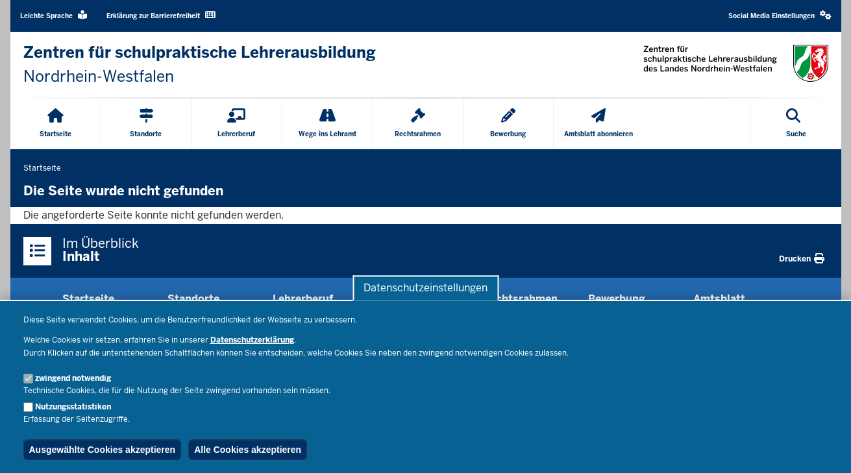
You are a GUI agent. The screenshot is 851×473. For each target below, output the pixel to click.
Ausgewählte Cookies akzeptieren (102, 449)
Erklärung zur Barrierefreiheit (161, 15)
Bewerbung (616, 299)
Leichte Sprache (53, 15)
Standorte (193, 299)
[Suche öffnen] (796, 124)
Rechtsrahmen (520, 299)
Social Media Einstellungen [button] (780, 15)
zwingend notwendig (73, 378)
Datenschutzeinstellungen (425, 288)
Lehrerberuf (303, 299)
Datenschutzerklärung (252, 340)
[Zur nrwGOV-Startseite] (199, 64)
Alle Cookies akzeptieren (247, 449)
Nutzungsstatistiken (73, 407)
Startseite (88, 299)
